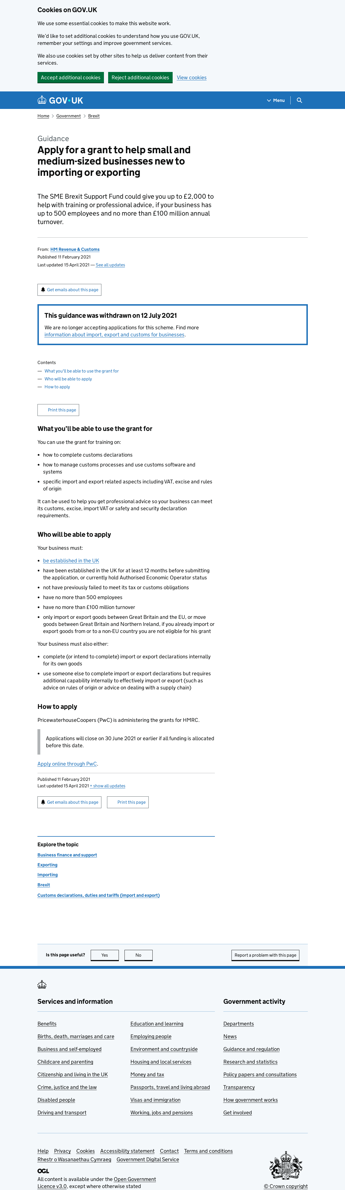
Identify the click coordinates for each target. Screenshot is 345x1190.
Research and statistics (250, 1061)
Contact (169, 1151)
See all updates (110, 265)
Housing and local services (161, 1061)
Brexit (94, 116)
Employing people (151, 1036)
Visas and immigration (155, 1100)
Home (43, 116)
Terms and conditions (208, 1151)
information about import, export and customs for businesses (114, 334)
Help (43, 1151)
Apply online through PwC (67, 764)
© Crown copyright (286, 1186)
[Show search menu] (299, 100)
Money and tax (147, 1074)
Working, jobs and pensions (161, 1112)
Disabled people (56, 1100)
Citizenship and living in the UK (72, 1074)
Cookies (85, 1151)
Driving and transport (61, 1112)
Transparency (239, 1087)
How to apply (57, 386)
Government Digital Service (148, 1159)
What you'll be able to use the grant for (81, 371)
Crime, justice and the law (67, 1087)
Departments (238, 1023)
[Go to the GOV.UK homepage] (60, 100)
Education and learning (156, 1023)
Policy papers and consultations (260, 1074)
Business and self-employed (69, 1049)
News (230, 1036)
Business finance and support (67, 855)
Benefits (47, 1023)
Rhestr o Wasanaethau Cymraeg (74, 1159)
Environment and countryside (164, 1049)
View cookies (192, 77)
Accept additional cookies (71, 77)
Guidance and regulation (251, 1049)
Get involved (237, 1112)
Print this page (62, 410)
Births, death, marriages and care (75, 1036)
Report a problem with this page (265, 955)
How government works (250, 1100)
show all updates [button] (107, 785)
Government (68, 116)
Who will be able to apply (68, 379)
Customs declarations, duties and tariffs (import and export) (98, 895)
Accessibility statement (127, 1151)
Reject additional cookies (140, 77)
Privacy (62, 1151)
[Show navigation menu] (276, 100)
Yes (110, 955)
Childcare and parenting (65, 1061)
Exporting (47, 864)
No (144, 955)
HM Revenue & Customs (75, 249)
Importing (47, 874)
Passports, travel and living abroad (170, 1087)
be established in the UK (71, 560)
